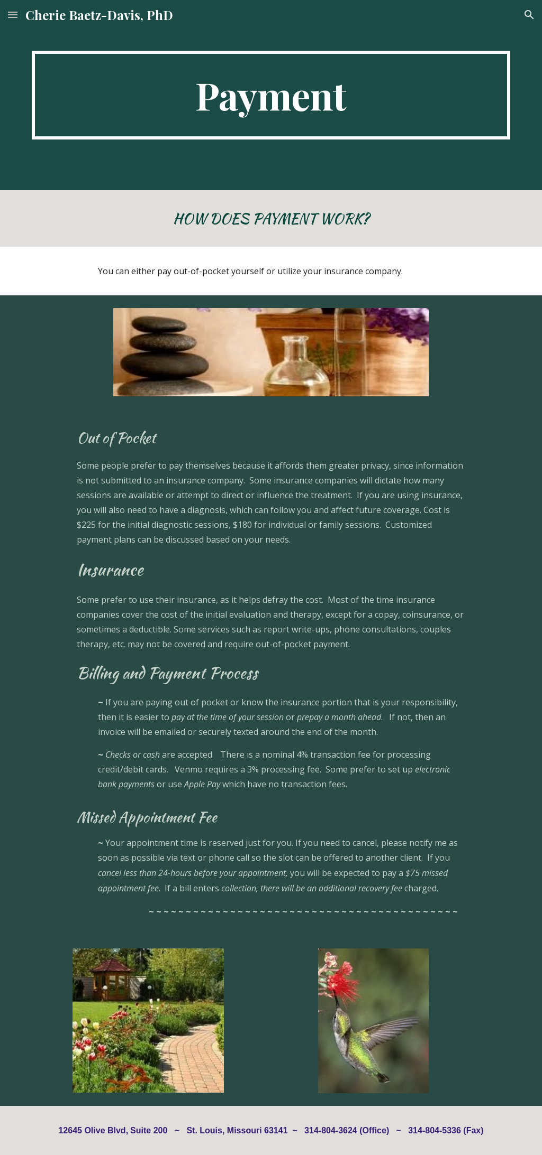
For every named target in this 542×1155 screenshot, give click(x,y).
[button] (12, 14)
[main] (271, 95)
